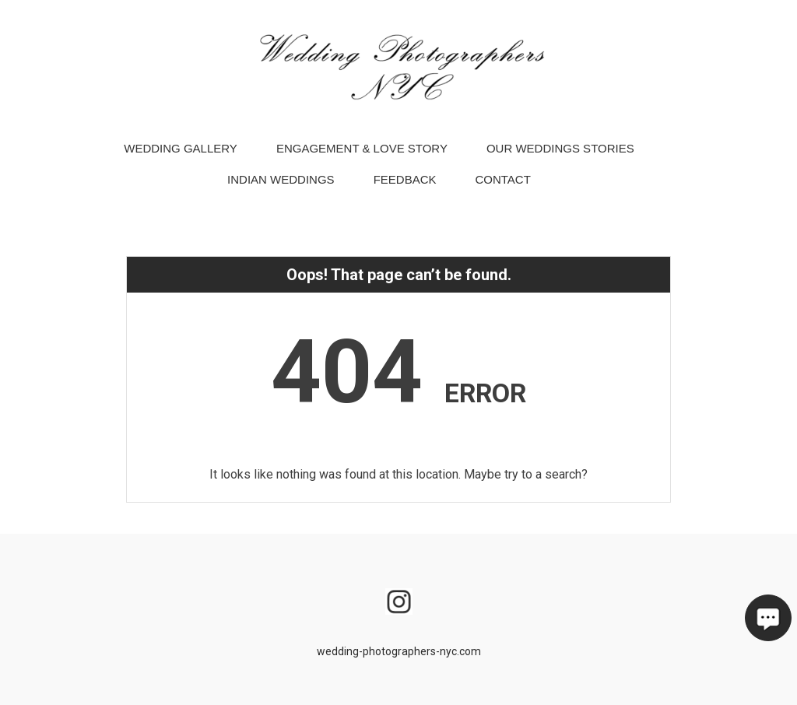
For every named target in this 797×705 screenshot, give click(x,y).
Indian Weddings (281, 185)
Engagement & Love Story (362, 154)
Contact (502, 185)
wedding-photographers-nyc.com (399, 651)
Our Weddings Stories (560, 154)
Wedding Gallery (180, 154)
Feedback (405, 185)
